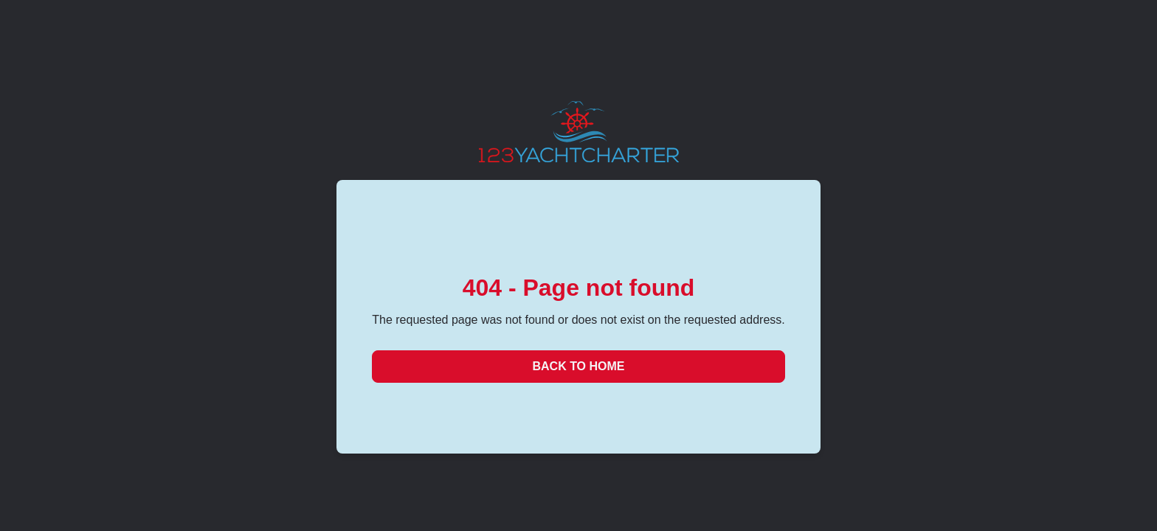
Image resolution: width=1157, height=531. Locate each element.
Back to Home (578, 366)
